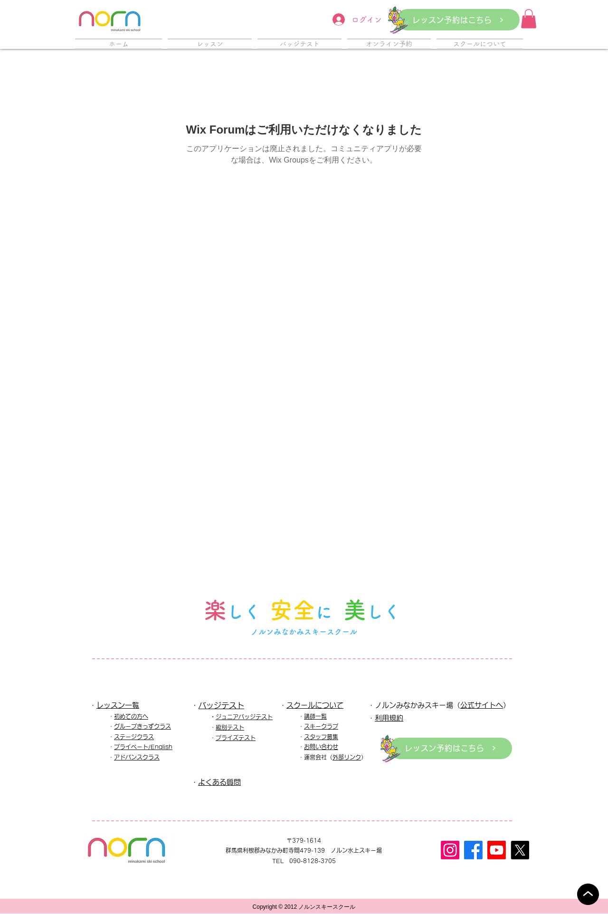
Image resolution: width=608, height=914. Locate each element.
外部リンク (346, 757)
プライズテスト (236, 738)
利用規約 (389, 718)
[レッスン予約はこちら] (458, 19)
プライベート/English (143, 747)
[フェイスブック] (473, 850)
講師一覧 (315, 716)
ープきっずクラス (148, 726)
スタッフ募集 (321, 737)
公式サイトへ (481, 705)
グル (119, 726)
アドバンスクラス (137, 757)
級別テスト (230, 727)
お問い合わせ (321, 747)
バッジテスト (221, 705)
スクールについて (314, 705)
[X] (520, 850)
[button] (529, 19)
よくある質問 (219, 782)
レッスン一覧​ (117, 705)
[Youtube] (496, 850)
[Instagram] (450, 850)
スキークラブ (321, 726)
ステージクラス (134, 737)
